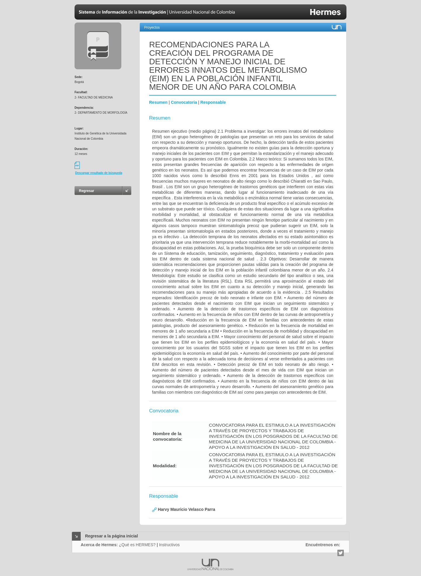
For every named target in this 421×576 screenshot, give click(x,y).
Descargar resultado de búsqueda (98, 172)
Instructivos (169, 544)
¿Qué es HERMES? (137, 544)
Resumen (158, 102)
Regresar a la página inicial (111, 536)
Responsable (213, 102)
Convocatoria (184, 102)
